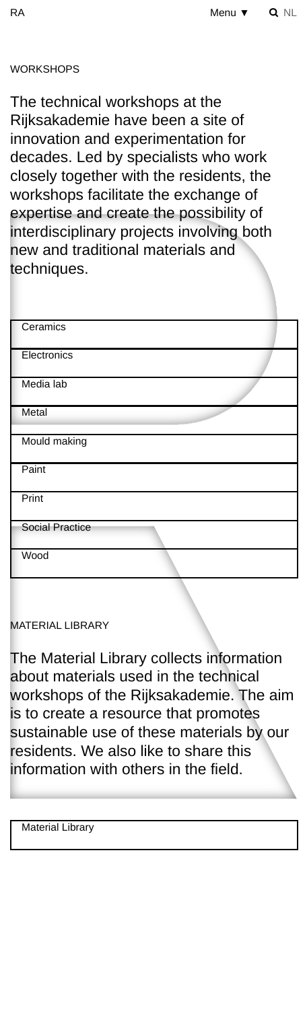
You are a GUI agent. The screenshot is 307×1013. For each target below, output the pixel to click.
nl (290, 13)
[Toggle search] (274, 13)
